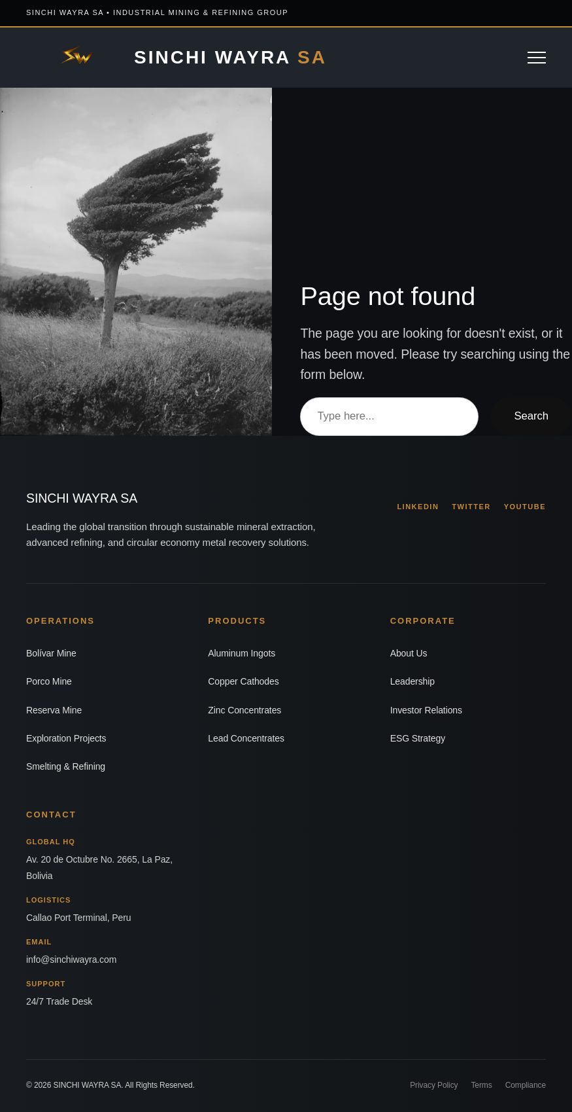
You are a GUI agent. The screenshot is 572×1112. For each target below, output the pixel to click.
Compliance (525, 1085)
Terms (481, 1085)
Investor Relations (426, 710)
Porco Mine (49, 681)
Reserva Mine (54, 710)
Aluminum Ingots (241, 653)
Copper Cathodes (243, 681)
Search (531, 416)
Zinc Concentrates (244, 710)
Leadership (412, 681)
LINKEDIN (418, 507)
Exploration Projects (66, 738)
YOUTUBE (525, 507)
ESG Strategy (417, 738)
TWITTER (471, 507)
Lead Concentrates (246, 738)
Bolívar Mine (51, 653)
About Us (409, 653)
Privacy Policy (434, 1085)
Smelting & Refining (65, 766)
